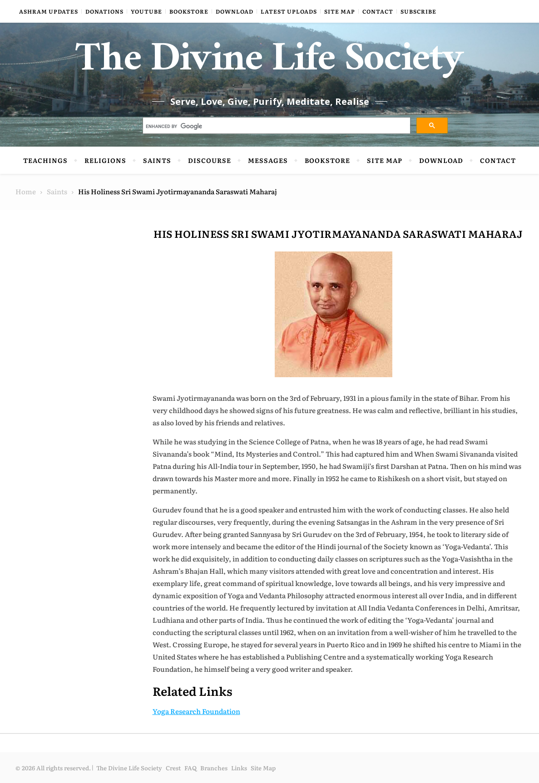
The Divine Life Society (269, 63)
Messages (268, 160)
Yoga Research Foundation (196, 711)
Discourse (209, 160)
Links (239, 767)
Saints (157, 160)
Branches (213, 767)
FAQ (190, 767)
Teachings (45, 160)
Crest (173, 767)
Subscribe (418, 11)
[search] (276, 126)
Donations (104, 11)
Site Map (339, 11)
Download (234, 11)
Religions (105, 160)
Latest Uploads (289, 11)
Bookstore (188, 11)
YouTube (146, 11)
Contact (377, 11)
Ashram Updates (48, 11)
